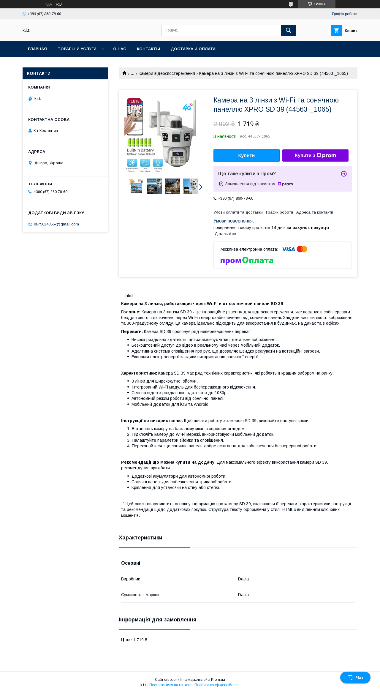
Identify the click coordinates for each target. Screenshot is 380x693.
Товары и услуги (77, 49)
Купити (246, 155)
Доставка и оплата (193, 49)
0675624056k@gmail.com (56, 224)
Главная (37, 49)
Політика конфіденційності (217, 685)
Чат (355, 677)
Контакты (148, 49)
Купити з (315, 155)
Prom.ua (218, 680)
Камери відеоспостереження (167, 73)
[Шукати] (288, 30)
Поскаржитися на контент (170, 685)
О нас (119, 49)
